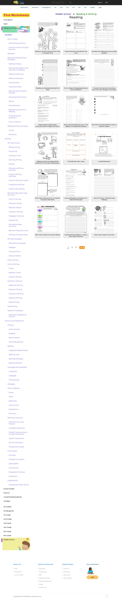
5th (79, 7)
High (100, 7)
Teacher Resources (45, 564)
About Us (17, 564)
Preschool (35, 7)
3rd (67, 7)
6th (85, 7)
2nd (61, 7)
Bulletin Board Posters (44, 578)
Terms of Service (18, 575)
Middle (92, 7)
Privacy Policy (17, 572)
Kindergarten (46, 7)
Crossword (65, 568)
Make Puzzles (67, 564)
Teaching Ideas (42, 572)
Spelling (40, 584)
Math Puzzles (66, 575)
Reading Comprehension (45, 581)
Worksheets (24, 7)
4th (73, 7)
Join (92, 577)
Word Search (66, 572)
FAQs (15, 568)
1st (55, 7)
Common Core (42, 587)
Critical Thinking (66, 578)
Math (40, 575)
